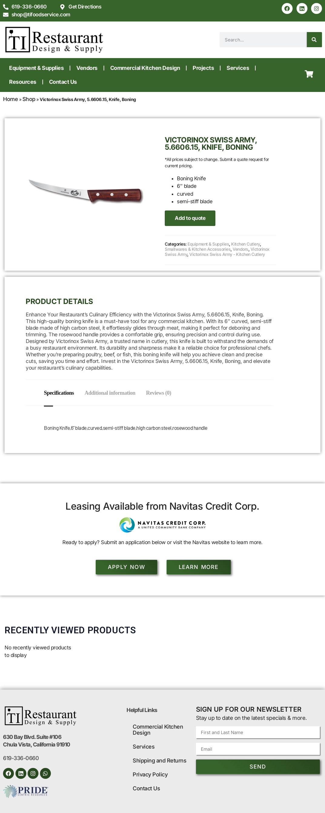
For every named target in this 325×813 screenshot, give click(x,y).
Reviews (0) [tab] (161, 393)
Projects (203, 68)
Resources (22, 82)
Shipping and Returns (159, 760)
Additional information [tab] (111, 393)
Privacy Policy (150, 774)
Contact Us (63, 82)
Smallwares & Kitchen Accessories (197, 249)
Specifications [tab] (59, 393)
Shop (28, 99)
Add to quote (190, 218)
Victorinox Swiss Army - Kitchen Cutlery (227, 254)
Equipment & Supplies (36, 68)
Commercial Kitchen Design (145, 68)
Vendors (87, 68)
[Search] (314, 39)
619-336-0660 (21, 758)
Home (10, 99)
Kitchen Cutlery (245, 244)
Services (238, 68)
